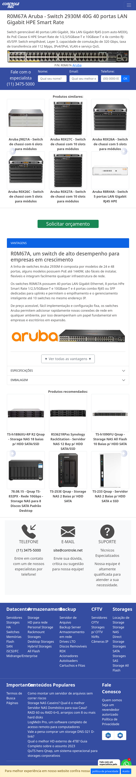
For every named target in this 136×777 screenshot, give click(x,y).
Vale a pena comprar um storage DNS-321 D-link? (61, 734)
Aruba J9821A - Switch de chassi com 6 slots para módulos (26, 144)
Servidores (14, 617)
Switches (12, 632)
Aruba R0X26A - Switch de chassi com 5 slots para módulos (110, 144)
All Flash (34, 651)
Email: (73, 71)
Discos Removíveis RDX (73, 648)
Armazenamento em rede (72, 634)
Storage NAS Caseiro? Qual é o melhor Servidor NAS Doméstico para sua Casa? (57, 705)
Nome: (43, 71)
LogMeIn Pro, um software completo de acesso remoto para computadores (57, 724)
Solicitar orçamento (68, 224)
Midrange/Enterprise (14, 656)
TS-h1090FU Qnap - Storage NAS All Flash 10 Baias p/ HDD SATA (110, 439)
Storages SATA (119, 648)
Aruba (76, 65)
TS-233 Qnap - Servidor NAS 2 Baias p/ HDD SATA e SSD (110, 496)
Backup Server (70, 627)
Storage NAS (118, 629)
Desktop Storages (41, 641)
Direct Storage (118, 639)
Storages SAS (119, 658)
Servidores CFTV (99, 619)
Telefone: (108, 71)
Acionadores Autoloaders (69, 658)
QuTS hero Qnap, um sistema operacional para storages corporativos (63, 753)
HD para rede (38, 622)
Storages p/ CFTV (97, 629)
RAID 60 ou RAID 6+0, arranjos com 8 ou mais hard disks (61, 714)
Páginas (12, 703)
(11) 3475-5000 (21, 84)
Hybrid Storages (40, 646)
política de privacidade (105, 771)
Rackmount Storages (36, 634)
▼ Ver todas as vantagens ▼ (68, 358)
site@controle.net (68, 550)
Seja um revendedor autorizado (110, 710)
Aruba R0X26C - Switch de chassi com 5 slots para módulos (26, 196)
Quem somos (112, 700)
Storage (33, 617)
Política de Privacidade (110, 721)
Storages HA (12, 624)
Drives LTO (68, 641)
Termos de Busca (14, 695)
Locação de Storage (121, 619)
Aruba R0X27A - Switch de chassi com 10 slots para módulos (68, 196)
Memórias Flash (13, 639)
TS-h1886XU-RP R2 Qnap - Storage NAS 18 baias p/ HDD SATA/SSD (26, 439)
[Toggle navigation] (129, 5)
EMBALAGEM (19, 380)
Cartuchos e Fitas (72, 665)
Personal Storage (40, 627)
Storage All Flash (121, 667)
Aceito (126, 771)
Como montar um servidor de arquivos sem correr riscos (60, 695)
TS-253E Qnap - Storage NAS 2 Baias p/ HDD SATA (68, 496)
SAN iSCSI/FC (12, 648)
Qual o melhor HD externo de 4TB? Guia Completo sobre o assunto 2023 (57, 743)
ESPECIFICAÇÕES (22, 371)
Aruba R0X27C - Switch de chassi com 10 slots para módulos (68, 144)
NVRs (95, 637)
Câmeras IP (99, 641)
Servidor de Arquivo (68, 619)
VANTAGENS (19, 243)
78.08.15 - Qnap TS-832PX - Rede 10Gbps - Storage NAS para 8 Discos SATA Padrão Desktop (26, 501)
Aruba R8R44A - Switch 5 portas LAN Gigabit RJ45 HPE (110, 196)
